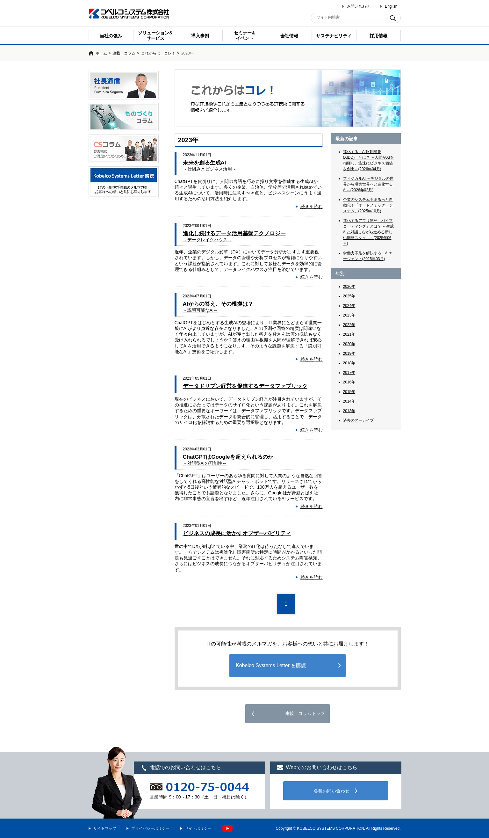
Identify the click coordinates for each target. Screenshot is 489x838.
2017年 (349, 372)
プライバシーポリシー (150, 828)
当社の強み (111, 35)
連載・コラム (123, 53)
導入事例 (200, 35)
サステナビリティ (334, 35)
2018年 (349, 363)
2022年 (349, 325)
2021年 (349, 334)
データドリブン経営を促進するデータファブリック (245, 386)
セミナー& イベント (244, 35)
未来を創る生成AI (209, 165)
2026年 (349, 286)
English (391, 6)
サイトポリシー (198, 828)
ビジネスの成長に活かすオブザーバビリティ (237, 533)
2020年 (349, 344)
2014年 (349, 401)
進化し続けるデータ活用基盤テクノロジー (234, 236)
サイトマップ (104, 828)
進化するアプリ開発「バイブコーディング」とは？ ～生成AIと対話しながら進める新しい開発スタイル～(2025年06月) (368, 232)
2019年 (349, 353)
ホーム (101, 53)
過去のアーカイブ (358, 420)
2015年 (349, 392)
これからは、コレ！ (158, 53)
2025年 (349, 296)
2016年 (349, 382)
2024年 (349, 305)
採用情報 (378, 35)
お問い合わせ (358, 6)
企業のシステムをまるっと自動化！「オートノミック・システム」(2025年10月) (368, 205)
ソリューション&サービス (155, 35)
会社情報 (289, 35)
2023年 (349, 315)
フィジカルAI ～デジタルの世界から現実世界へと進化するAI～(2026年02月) (368, 184)
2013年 (349, 411)
